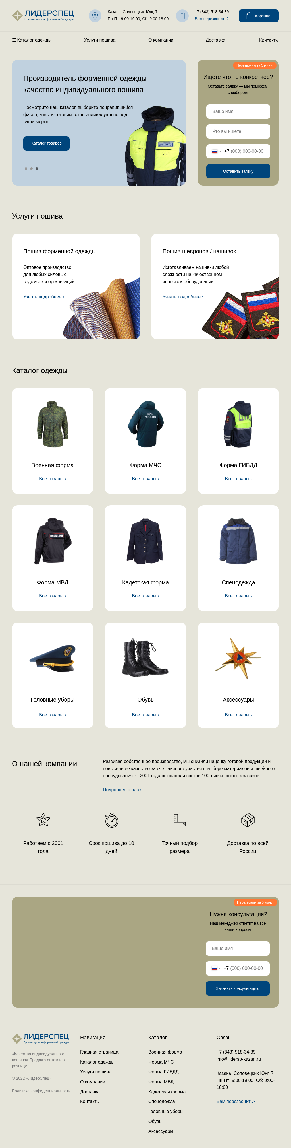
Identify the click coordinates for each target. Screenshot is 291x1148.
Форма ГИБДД (238, 465)
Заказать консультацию (237, 988)
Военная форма (53, 465)
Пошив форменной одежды (59, 251)
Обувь (145, 699)
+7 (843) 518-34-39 (212, 11)
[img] (76, 286)
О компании (160, 40)
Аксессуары (238, 699)
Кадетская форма (145, 582)
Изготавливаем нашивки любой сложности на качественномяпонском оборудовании (196, 274)
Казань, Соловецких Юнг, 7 (132, 11)
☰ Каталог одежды (31, 40)
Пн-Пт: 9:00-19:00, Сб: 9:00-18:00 (138, 19)
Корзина (262, 16)
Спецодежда (238, 582)
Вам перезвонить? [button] (212, 19)
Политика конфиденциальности (41, 1091)
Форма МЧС (145, 465)
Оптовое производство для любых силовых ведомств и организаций (49, 274)
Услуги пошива (99, 40)
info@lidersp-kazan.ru (239, 1059)
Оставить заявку (238, 171)
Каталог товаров (46, 143)
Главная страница (99, 1052)
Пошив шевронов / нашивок (199, 251)
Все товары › (52, 595)
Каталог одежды (97, 1062)
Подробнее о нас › (122, 789)
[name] (238, 111)
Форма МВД (52, 582)
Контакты (269, 40)
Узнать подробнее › (43, 296)
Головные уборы (52, 699)
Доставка (215, 40)
